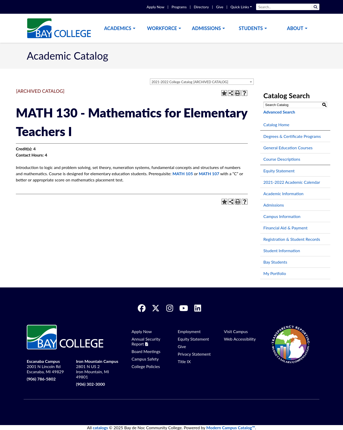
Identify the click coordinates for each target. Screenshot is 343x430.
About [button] (295, 28)
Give (219, 7)
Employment (189, 331)
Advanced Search (279, 111)
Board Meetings (146, 351)
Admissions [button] (206, 28)
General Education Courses (288, 147)
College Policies (146, 366)
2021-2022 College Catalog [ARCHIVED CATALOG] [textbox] (190, 82)
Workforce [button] (162, 28)
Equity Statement (279, 170)
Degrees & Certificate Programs (292, 136)
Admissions (273, 204)
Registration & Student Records (291, 239)
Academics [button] (117, 28)
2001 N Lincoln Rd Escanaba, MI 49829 (45, 366)
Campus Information (281, 216)
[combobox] (202, 82)
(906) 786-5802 (41, 378)
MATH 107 (209, 173)
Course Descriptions (281, 159)
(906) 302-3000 (90, 384)
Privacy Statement (194, 353)
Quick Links (239, 7)
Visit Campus (236, 331)
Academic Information (283, 193)
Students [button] (251, 28)
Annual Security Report (146, 341)
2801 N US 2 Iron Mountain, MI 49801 (97, 369)
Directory (201, 7)
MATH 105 (183, 173)
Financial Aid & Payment (285, 227)
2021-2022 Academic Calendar (291, 182)
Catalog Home (276, 124)
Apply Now (155, 7)
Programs (179, 7)
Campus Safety (145, 358)
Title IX (184, 361)
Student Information (281, 250)
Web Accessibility (240, 338)
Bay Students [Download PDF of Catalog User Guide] (275, 261)
